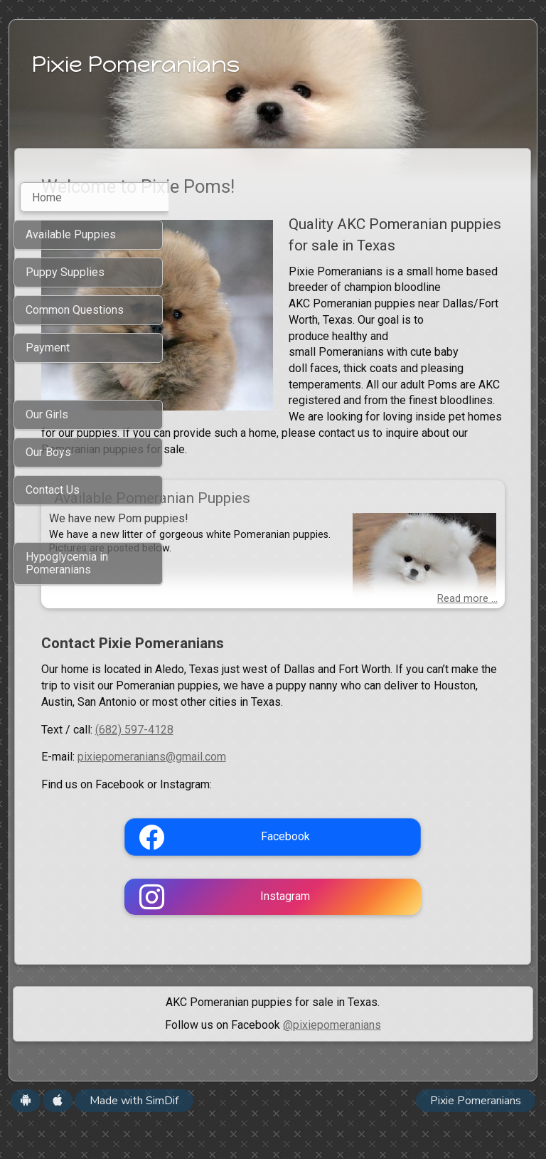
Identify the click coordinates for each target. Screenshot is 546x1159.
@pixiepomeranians (332, 1062)
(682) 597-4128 (288, 766)
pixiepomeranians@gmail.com (305, 794)
